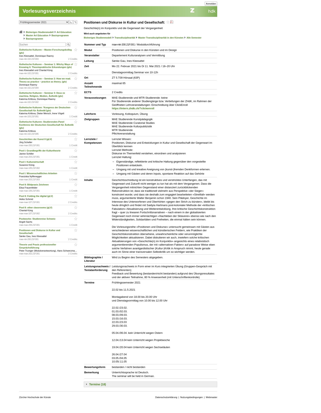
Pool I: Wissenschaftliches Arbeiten (38, 173)
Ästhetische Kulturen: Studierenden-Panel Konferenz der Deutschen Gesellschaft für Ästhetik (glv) (46, 125)
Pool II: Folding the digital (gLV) (36, 196)
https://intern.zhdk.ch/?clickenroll (133, 108)
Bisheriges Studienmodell (40, 32)
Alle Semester (193, 37)
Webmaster (211, 397)
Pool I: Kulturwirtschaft (31, 162)
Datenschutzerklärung (166, 397)
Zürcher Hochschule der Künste (35, 397)
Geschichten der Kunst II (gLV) (35, 139)
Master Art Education (37, 35)
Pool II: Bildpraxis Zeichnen (34, 184)
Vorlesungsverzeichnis (49, 11)
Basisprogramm (60, 35)
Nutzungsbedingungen (191, 397)
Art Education (64, 32)
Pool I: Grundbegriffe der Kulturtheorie (40, 150)
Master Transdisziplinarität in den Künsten (160, 37)
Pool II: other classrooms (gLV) (36, 207)
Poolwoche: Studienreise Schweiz (37, 219)
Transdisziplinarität (125, 37)
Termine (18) (97, 384)
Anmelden (211, 3)
